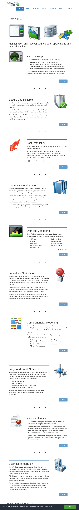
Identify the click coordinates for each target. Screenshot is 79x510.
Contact (69, 8)
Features (36, 8)
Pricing (44, 8)
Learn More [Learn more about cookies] (48, 507)
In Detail (63, 81)
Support (61, 8)
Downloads (52, 8)
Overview (20, 8)
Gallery (28, 8)
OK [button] (70, 507)
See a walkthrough (35, 161)
